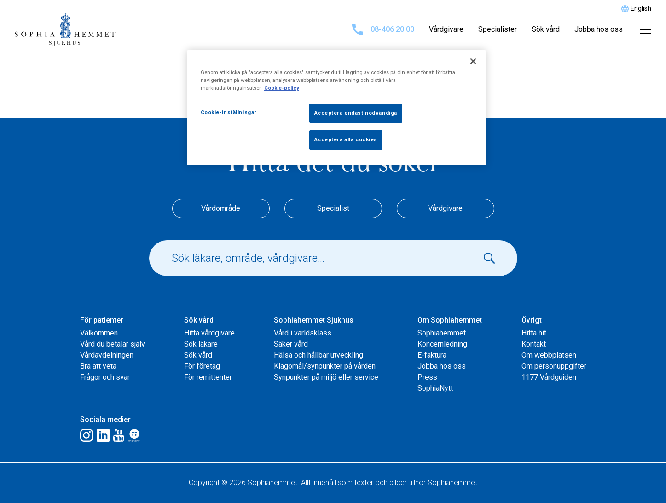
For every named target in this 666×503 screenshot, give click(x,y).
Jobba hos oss (598, 29)
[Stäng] (473, 61)
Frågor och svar (105, 377)
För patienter (101, 320)
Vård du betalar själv (112, 344)
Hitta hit (533, 333)
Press (427, 377)
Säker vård (291, 344)
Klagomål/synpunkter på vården (325, 366)
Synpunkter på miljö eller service (326, 377)
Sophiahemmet (441, 333)
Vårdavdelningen (106, 355)
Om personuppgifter (553, 366)
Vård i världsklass (302, 333)
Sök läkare (201, 344)
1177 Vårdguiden (548, 377)
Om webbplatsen (548, 355)
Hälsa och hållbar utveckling (318, 355)
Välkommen (99, 333)
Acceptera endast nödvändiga (355, 113)
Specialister (497, 29)
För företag (202, 366)
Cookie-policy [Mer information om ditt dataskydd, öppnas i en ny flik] (281, 88)
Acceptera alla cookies (346, 139)
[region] (336, 107)
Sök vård (546, 29)
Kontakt (533, 344)
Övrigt (531, 320)
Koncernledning (442, 344)
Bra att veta (98, 366)
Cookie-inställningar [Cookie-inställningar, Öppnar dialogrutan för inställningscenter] (229, 112)
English (641, 8)
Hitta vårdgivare (209, 333)
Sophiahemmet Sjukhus (313, 320)
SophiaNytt (435, 388)
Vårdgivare (446, 29)
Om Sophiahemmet (449, 320)
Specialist (333, 208)
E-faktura (431, 355)
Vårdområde (220, 208)
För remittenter (208, 377)
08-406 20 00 (383, 29)
